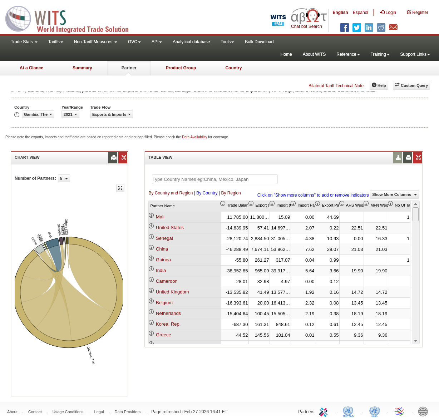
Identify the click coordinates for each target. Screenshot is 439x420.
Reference (348, 54)
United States (170, 227)
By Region (231, 193)
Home (286, 54)
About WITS (314, 54)
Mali (160, 216)
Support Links (415, 54)
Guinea (163, 259)
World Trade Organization (400, 411)
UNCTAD (349, 411)
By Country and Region (170, 193)
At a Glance (31, 67)
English (340, 12)
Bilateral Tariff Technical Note (336, 85)
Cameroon (167, 281)
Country (233, 67)
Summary (82, 67)
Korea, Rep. (168, 324)
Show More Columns (394, 194)
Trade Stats (24, 41)
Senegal (164, 238)
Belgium (164, 302)
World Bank (425, 411)
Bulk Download (259, 41)
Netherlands (168, 313)
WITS (71, 18)
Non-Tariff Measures (95, 41)
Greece (163, 334)
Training (380, 54)
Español (360, 12)
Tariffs (55, 41)
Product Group (181, 67)
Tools (227, 41)
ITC (324, 411)
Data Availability (195, 137)
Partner (129, 67)
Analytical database (191, 41)
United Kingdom (172, 292)
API (157, 41)
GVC (134, 41)
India (161, 270)
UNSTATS (375, 411)
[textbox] (215, 179)
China (162, 249)
